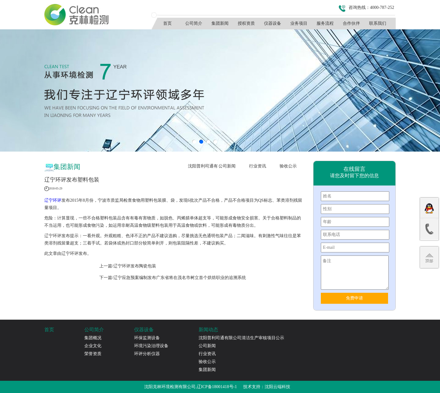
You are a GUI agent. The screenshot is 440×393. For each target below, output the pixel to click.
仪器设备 (272, 23)
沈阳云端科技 (277, 386)
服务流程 (325, 23)
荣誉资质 (92, 353)
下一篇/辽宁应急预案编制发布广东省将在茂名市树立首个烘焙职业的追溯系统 (172, 277)
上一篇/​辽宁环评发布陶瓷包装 (127, 266)
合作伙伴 (351, 23)
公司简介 (193, 23)
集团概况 (92, 338)
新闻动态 (208, 329)
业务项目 (298, 23)
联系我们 (377, 23)
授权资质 (246, 23)
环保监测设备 (147, 338)
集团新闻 (220, 23)
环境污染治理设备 (151, 345)
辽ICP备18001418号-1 (217, 386)
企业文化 (92, 345)
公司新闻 (227, 166)
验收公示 (288, 166)
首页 (167, 23)
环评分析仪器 (147, 353)
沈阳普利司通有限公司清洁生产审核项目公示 (203, 168)
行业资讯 (257, 166)
